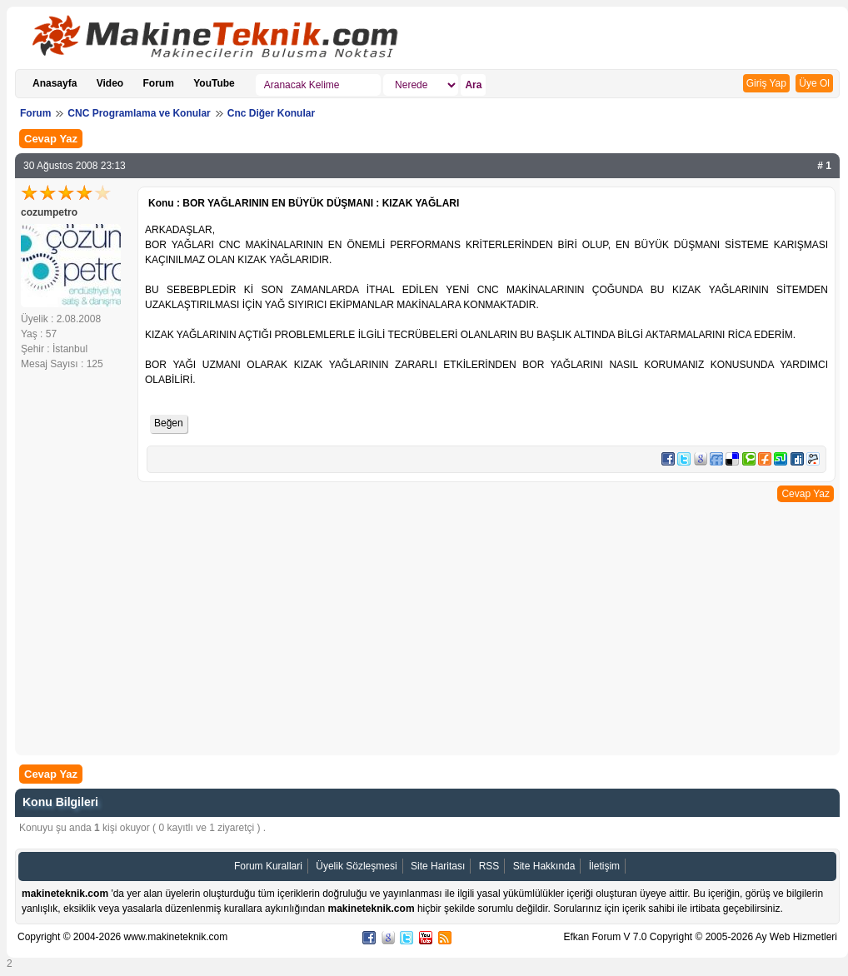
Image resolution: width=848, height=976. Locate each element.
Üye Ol (814, 83)
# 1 (824, 166)
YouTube (214, 83)
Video (110, 83)
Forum (158, 83)
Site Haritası (438, 866)
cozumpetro (49, 212)
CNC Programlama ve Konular (138, 113)
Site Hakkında (544, 866)
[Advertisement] (427, 626)
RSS (489, 866)
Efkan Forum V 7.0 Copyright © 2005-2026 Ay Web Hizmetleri (700, 937)
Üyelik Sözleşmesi (356, 866)
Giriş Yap (766, 83)
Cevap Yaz (50, 138)
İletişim (604, 866)
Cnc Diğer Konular (271, 113)
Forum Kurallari (268, 866)
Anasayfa (54, 83)
